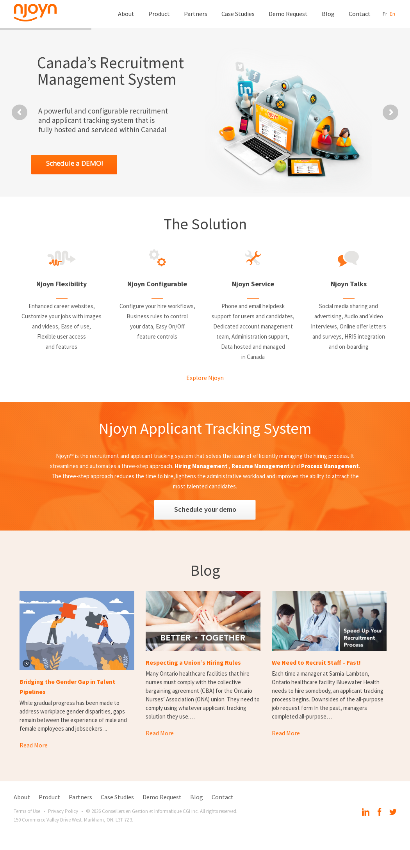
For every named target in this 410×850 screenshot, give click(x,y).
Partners (195, 14)
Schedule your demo (205, 509)
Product (159, 14)
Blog (328, 14)
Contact (360, 14)
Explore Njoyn (205, 378)
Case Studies (238, 14)
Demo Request (288, 14)
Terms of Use (27, 811)
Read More (34, 745)
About (126, 14)
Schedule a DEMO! (74, 163)
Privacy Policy (63, 811)
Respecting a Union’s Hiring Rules (193, 662)
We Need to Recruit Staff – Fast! (316, 662)
